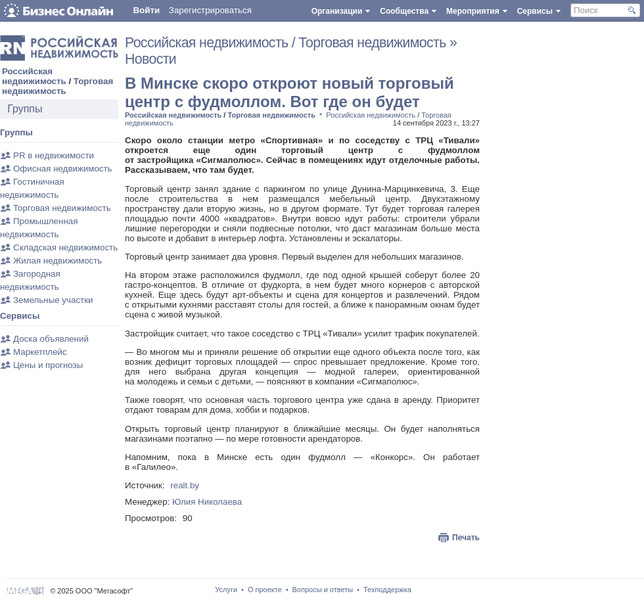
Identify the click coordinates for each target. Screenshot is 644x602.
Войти (146, 10)
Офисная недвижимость (62, 169)
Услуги (226, 589)
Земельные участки (53, 300)
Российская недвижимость (34, 76)
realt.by (184, 485)
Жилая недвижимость (57, 261)
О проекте (265, 589)
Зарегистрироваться (210, 10)
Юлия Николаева (207, 502)
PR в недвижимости (53, 155)
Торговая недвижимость (57, 86)
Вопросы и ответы (323, 589)
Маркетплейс (40, 352)
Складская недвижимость (65, 247)
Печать (466, 537)
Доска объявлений (51, 339)
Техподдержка (387, 589)
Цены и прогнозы (48, 365)
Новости (150, 59)
